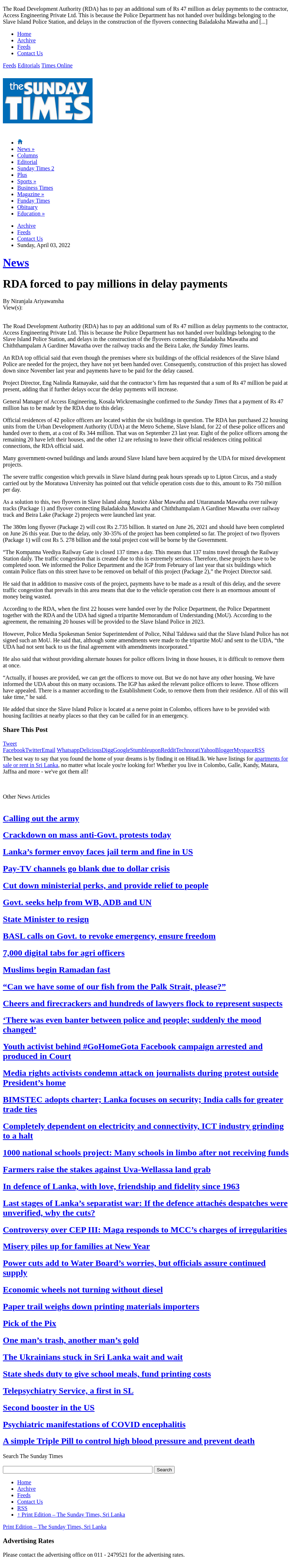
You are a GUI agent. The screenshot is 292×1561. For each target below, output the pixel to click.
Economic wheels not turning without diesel (83, 1289)
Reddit (168, 750)
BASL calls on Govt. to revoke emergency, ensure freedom (109, 936)
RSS (259, 750)
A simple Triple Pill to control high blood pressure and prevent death (129, 1441)
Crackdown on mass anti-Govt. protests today (87, 834)
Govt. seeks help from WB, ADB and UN (77, 902)
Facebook (14, 750)
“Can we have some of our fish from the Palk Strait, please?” (114, 986)
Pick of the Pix (29, 1323)
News (25, 149)
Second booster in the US (49, 1407)
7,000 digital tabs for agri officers (64, 952)
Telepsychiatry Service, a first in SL (68, 1390)
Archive (26, 40)
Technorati (188, 750)
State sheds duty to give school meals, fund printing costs (107, 1373)
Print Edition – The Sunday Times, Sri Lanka (71, 1515)
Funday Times (33, 201)
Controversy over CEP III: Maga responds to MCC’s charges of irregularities (145, 1229)
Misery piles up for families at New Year (76, 1246)
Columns (27, 155)
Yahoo (208, 750)
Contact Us (30, 53)
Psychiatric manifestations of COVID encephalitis (94, 1424)
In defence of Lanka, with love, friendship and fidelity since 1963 (121, 1186)
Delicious (91, 750)
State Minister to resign (46, 919)
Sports (26, 181)
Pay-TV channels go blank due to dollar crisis (86, 868)
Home (24, 34)
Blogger (224, 750)
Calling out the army (41, 818)
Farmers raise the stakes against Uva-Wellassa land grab (107, 1169)
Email (48, 750)
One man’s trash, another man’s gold (71, 1340)
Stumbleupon (145, 750)
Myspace (244, 750)
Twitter (33, 750)
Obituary (27, 207)
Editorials (29, 65)
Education (31, 214)
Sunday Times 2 (35, 168)
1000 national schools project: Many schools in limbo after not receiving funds (146, 1152)
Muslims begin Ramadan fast (56, 969)
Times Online (56, 65)
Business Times (35, 188)
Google (121, 750)
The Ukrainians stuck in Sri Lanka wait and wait (93, 1357)
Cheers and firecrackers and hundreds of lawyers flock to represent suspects (143, 1003)
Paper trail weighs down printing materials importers (101, 1306)
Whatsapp (68, 750)
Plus (22, 175)
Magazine (30, 194)
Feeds (23, 47)
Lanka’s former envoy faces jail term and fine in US (98, 851)
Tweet (10, 744)
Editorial (27, 162)
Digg (107, 750)
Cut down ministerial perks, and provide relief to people (105, 885)
